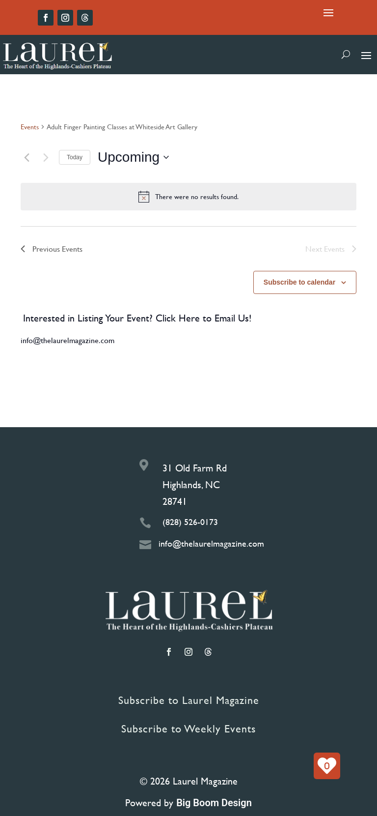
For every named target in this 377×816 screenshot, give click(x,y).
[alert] (188, 196)
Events (30, 127)
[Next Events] (46, 157)
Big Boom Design (214, 803)
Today (74, 157)
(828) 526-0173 (190, 521)
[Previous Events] (26, 157)
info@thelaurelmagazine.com (67, 340)
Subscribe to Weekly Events (188, 728)
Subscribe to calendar (299, 282)
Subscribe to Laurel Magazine (188, 700)
